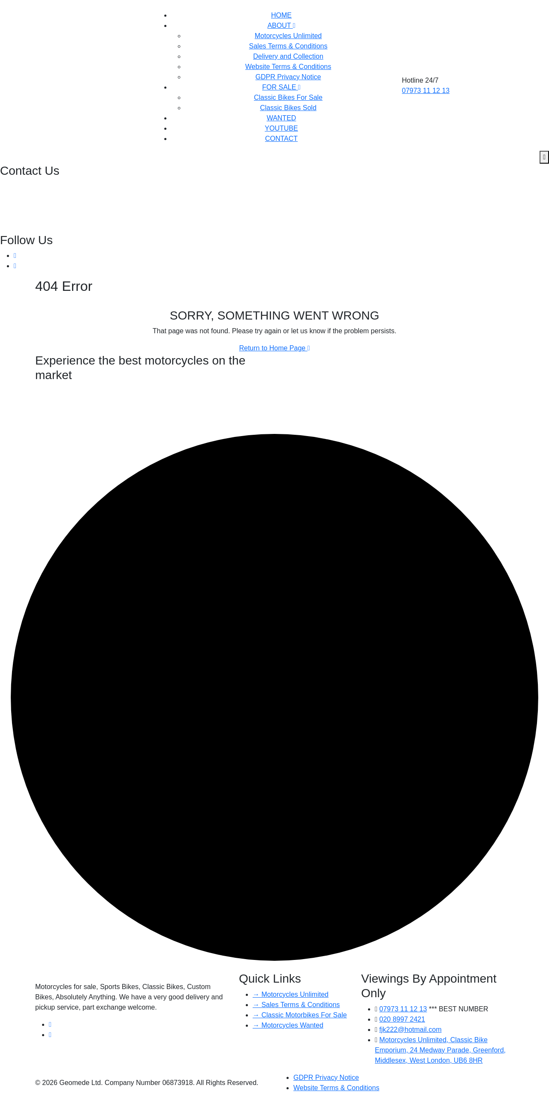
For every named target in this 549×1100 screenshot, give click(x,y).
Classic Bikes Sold (288, 107)
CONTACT (281, 138)
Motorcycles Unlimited (288, 35)
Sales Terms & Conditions (288, 46)
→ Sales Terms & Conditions (296, 1004)
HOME (281, 15)
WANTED (281, 118)
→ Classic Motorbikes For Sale (300, 1015)
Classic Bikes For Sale (288, 97)
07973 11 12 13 (425, 90)
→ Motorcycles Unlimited (291, 994)
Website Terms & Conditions (288, 66)
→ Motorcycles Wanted (288, 1025)
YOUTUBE (281, 128)
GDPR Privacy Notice (288, 77)
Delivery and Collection (288, 56)
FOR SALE (281, 87)
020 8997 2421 (24, 186)
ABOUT (281, 25)
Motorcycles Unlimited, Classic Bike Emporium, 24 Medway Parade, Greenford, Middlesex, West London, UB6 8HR (440, 1050)
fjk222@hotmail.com (32, 207)
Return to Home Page (274, 348)
